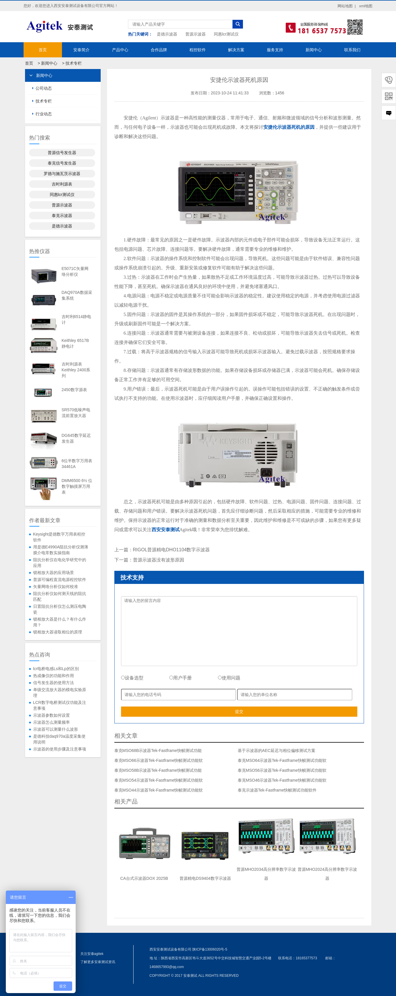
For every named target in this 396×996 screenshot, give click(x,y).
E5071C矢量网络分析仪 (75, 271)
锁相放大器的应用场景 (53, 572)
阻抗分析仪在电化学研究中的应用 (59, 562)
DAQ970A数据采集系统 (77, 295)
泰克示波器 (62, 215)
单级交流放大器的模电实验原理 (59, 692)
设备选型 (132, 677)
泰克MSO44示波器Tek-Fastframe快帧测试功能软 (158, 790)
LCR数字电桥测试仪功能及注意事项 (59, 705)
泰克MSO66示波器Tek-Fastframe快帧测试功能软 (158, 760)
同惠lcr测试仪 (226, 34)
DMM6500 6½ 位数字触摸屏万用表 (77, 486)
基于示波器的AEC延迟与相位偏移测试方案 (276, 750)
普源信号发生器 (62, 152)
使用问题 (229, 677)
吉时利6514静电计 (76, 319)
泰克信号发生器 (62, 163)
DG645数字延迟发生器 (76, 438)
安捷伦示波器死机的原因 (289, 127)
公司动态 (43, 88)
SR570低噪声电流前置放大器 (76, 412)
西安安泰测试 (166, 529)
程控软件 (197, 49)
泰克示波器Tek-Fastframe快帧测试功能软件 (277, 790)
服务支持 (275, 49)
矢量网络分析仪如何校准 (55, 586)
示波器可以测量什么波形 (55, 729)
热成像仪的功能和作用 (53, 675)
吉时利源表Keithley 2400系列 (76, 370)
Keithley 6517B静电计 (75, 343)
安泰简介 (81, 49)
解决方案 (236, 49)
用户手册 (180, 677)
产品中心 (120, 49)
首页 (43, 49)
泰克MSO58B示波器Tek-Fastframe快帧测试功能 (158, 770)
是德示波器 (167, 34)
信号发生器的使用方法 (53, 682)
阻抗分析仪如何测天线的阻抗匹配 (59, 596)
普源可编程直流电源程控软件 (59, 579)
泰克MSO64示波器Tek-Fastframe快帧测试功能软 (282, 760)
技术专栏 (73, 63)
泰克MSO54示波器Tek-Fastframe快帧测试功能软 (158, 780)
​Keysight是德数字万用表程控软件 (59, 537)
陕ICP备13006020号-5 (209, 949)
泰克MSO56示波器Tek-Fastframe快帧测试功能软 (282, 770)
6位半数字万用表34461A (77, 463)
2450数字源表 (74, 389)
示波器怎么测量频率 (51, 722)
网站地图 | (347, 6)
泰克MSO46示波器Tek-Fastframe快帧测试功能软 (282, 780)
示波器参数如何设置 (51, 715)
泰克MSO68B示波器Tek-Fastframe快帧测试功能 (158, 750)
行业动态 (43, 114)
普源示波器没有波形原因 (158, 559)
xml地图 (365, 6)
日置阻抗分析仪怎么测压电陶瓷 (59, 609)
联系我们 (352, 49)
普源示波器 (195, 34)
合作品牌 (159, 49)
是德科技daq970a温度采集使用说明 (59, 739)
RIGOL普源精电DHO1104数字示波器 (171, 549)
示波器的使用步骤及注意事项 (59, 749)
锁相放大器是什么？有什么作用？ (59, 622)
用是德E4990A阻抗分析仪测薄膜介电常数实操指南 (60, 550)
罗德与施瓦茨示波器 (62, 173)
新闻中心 (314, 49)
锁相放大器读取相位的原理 (57, 632)
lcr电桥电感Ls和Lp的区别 (56, 668)
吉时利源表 (62, 184)
